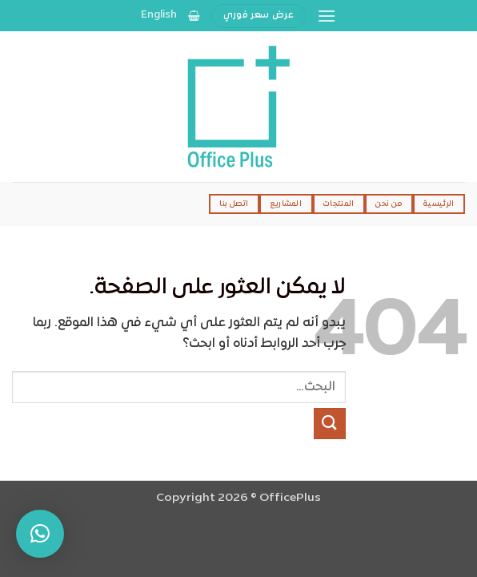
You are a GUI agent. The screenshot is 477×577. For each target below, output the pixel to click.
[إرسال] (330, 423)
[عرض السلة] (194, 16)
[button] (326, 15)
